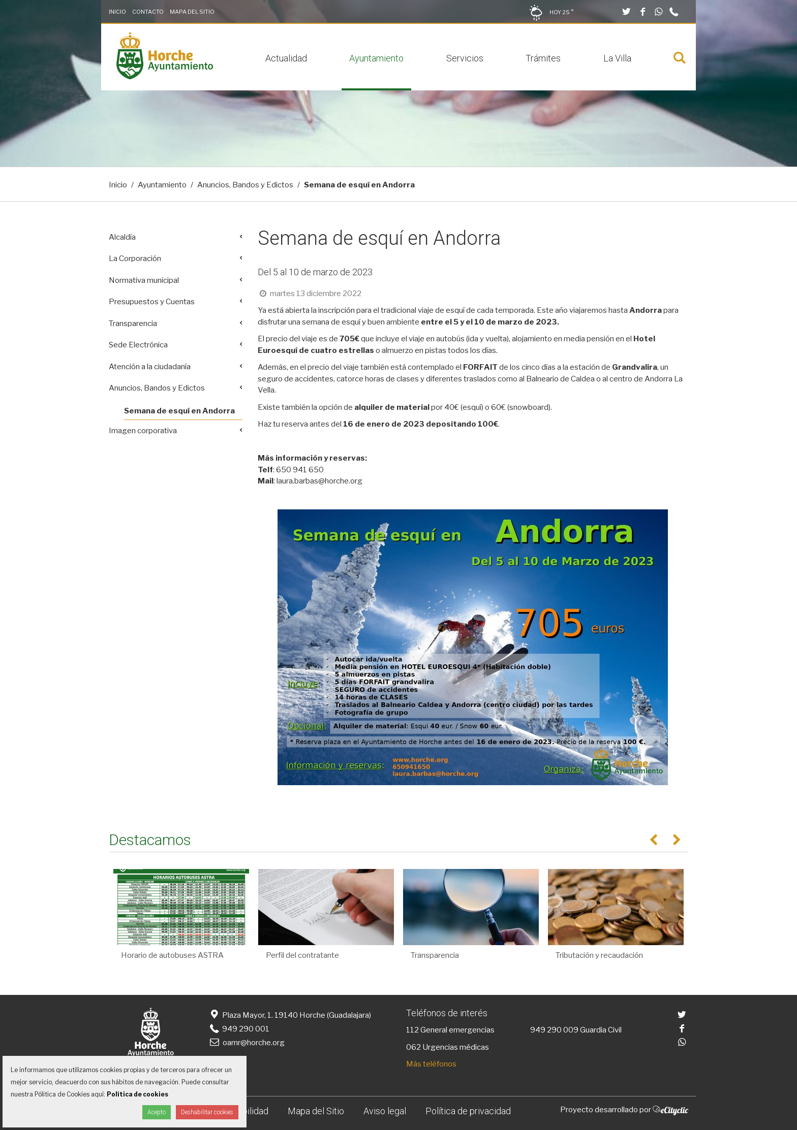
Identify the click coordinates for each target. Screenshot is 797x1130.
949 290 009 (554, 1030)
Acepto (156, 1112)
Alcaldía (122, 237)
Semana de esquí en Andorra (179, 410)
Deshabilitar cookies (207, 1112)
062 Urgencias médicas (447, 1047)
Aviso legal (384, 1111)
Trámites (543, 58)
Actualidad (286, 58)
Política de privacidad (468, 1111)
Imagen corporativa (143, 430)
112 (412, 1030)
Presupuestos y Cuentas (152, 301)
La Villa (617, 58)
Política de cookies (137, 1094)
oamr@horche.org (246, 1042)
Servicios (464, 58)
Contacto (148, 11)
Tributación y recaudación (599, 955)
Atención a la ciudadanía (150, 366)
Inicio (117, 11)
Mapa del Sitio (192, 11)
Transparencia (133, 323)
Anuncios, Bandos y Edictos (245, 184)
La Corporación (135, 258)
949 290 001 (238, 1029)
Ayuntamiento (376, 58)
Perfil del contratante (302, 955)
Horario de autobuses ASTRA (172, 955)
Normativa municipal (144, 280)
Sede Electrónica (138, 344)
